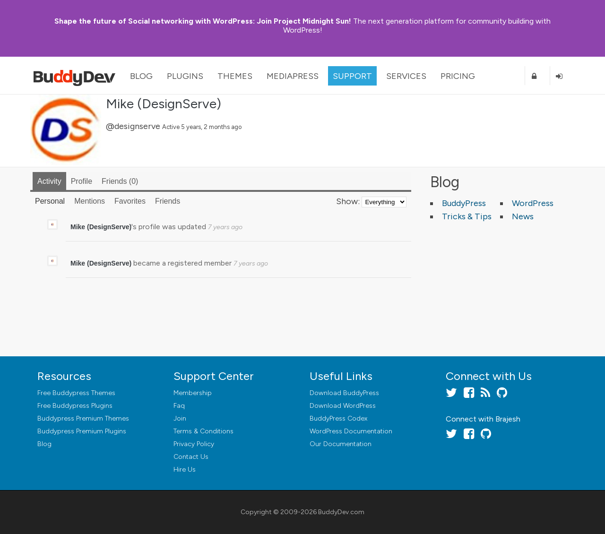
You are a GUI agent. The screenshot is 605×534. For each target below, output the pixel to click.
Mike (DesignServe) (163, 103)
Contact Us (190, 457)
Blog (141, 76)
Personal (50, 201)
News (523, 216)
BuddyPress (464, 203)
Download (344, 393)
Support (352, 76)
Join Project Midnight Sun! (202, 21)
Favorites (130, 201)
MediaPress (293, 76)
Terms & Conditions (203, 431)
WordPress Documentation (351, 431)
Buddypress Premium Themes (83, 418)
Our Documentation (341, 444)
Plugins (185, 76)
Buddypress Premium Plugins (81, 431)
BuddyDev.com (341, 512)
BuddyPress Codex (338, 418)
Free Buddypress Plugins (74, 406)
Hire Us (184, 469)
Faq (179, 406)
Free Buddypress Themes (76, 393)
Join (179, 418)
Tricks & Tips (467, 216)
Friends (120, 181)
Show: (348, 201)
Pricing (458, 76)
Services (406, 76)
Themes (234, 76)
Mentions (89, 201)
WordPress (532, 203)
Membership (192, 393)
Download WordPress (343, 406)
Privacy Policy (193, 444)
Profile (81, 181)
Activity (49, 181)
